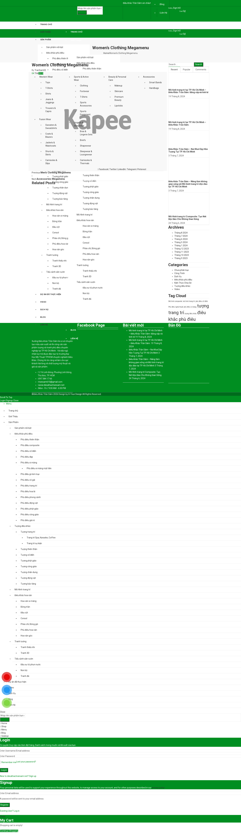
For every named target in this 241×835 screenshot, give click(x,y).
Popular (186, 69)
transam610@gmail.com (50, 382)
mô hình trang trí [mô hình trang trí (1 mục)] (189, 301)
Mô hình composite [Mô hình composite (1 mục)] (175, 301)
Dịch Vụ (178, 276)
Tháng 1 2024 (181, 245)
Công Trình (179, 273)
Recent (174, 69)
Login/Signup (6, 400)
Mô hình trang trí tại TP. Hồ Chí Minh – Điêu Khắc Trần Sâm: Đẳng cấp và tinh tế (188, 91)
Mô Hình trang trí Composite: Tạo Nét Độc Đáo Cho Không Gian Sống (187, 217)
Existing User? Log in (9, 811)
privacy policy (158, 787)
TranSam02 (40, 70)
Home (106, 53)
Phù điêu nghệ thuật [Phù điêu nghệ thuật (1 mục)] (175, 307)
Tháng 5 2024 (181, 242)
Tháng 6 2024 (181, 239)
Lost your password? (26, 761)
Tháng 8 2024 (181, 233)
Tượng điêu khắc (182, 286)
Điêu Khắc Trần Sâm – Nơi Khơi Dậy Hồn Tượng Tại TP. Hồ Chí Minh (188, 150)
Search (82, 12)
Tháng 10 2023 (181, 255)
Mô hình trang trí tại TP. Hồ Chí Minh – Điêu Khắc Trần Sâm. (187, 123)
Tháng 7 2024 (181, 236)
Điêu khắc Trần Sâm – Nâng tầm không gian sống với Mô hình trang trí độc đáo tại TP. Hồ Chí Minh (187, 184)
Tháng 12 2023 (181, 248)
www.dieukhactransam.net (51, 385)
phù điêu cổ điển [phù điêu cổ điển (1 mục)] (202, 301)
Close (16, 400)
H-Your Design (75, 394)
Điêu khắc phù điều (183, 279)
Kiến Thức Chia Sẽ (182, 283)
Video (177, 289)
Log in (4, 770)
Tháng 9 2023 (181, 258)
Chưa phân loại (181, 270)
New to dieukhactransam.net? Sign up (18, 776)
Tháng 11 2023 (181, 252)
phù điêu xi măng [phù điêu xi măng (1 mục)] (190, 307)
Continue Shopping (9, 831)
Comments (200, 69)
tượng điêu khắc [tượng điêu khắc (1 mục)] (191, 314)
